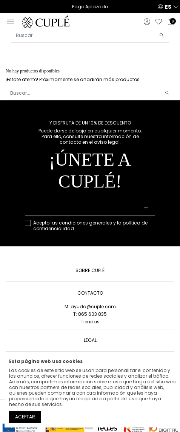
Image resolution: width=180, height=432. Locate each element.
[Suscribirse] (146, 208)
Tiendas (90, 321)
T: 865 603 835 (90, 314)
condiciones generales (85, 223)
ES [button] (168, 7)
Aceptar (25, 417)
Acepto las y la (90, 225)
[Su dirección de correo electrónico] (90, 208)
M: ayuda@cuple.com (90, 306)
